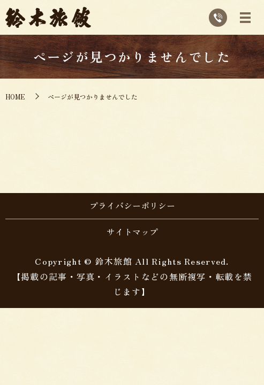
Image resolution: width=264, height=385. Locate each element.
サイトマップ (132, 231)
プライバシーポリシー (132, 205)
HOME (15, 96)
